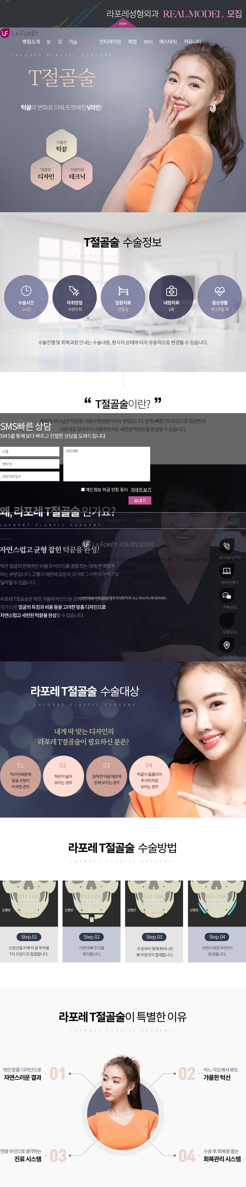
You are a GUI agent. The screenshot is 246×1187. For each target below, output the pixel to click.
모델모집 (228, 623)
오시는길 (228, 648)
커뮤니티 (192, 41)
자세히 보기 (141, 489)
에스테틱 (168, 41)
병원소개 (31, 41)
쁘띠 (148, 41)
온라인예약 (228, 573)
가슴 (73, 41)
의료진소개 (115, 520)
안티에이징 (110, 41)
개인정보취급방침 (83, 520)
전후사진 (170, 520)
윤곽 (88, 41)
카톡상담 (228, 598)
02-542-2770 (229, 548)
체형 (132, 41)
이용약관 (51, 520)
